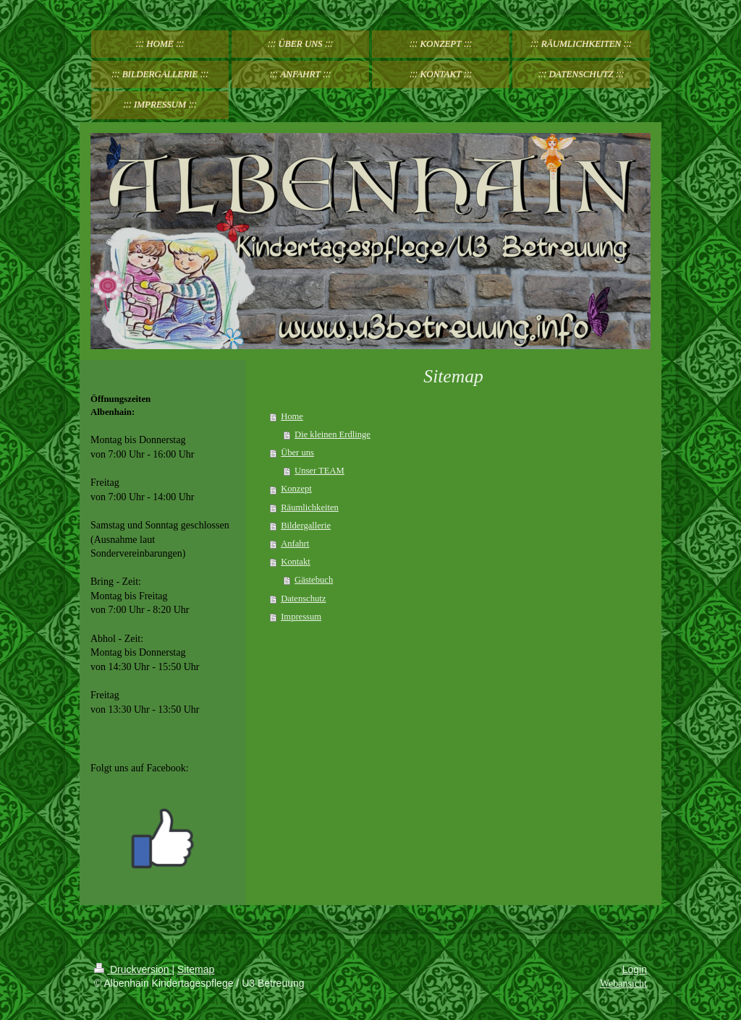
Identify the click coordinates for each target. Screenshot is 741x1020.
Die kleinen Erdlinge (332, 434)
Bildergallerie (306, 525)
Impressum (301, 617)
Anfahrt (295, 544)
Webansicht (623, 983)
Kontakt (295, 562)
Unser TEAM (319, 471)
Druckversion (133, 969)
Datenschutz (303, 598)
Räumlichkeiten (310, 507)
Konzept (296, 489)
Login (634, 969)
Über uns (297, 452)
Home (292, 416)
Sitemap (195, 969)
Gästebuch (314, 580)
